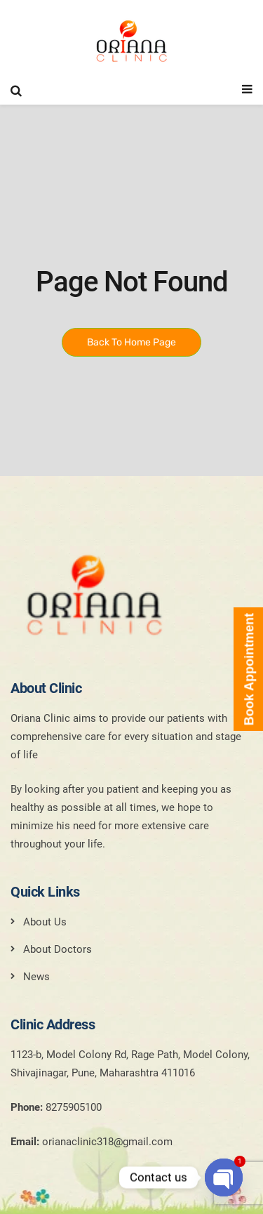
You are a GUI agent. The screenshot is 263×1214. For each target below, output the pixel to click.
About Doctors (57, 949)
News (36, 976)
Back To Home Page (131, 342)
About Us (45, 922)
